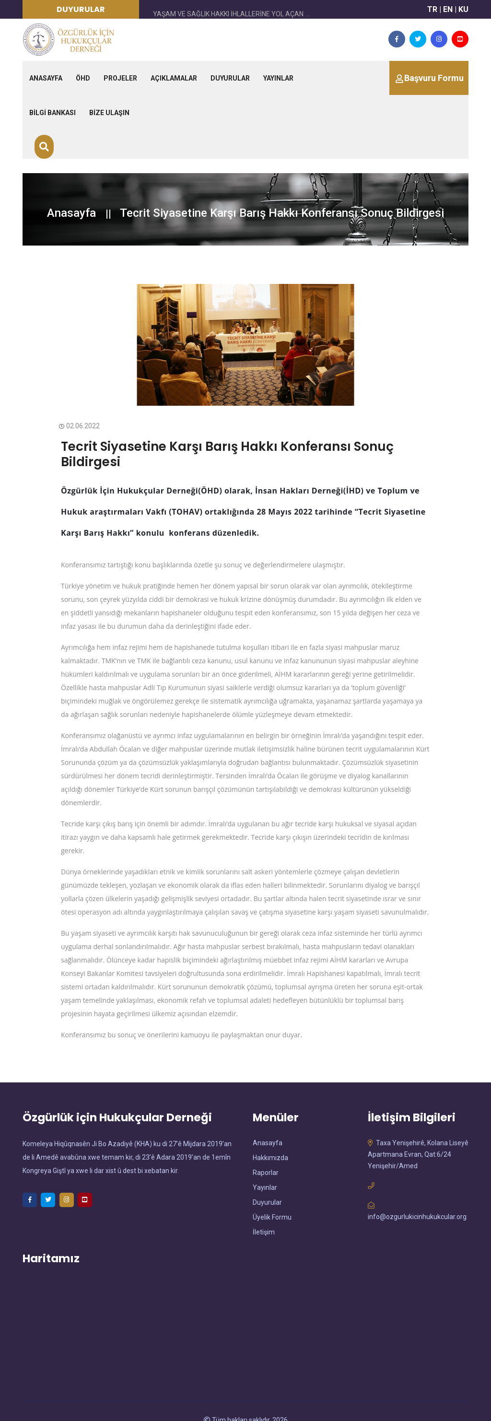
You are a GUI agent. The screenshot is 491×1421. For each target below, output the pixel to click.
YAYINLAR (278, 78)
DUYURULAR (230, 78)
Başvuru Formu (434, 78)
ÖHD (83, 78)
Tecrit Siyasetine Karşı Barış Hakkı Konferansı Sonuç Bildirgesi (215, 445)
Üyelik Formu (272, 1199)
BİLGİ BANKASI (52, 113)
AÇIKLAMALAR (174, 78)
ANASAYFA (45, 78)
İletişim (264, 1214)
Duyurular (267, 1184)
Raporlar (266, 1154)
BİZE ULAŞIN (109, 113)
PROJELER (120, 78)
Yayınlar (265, 1169)
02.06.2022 (80, 426)
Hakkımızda (270, 1139)
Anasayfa (71, 213)
